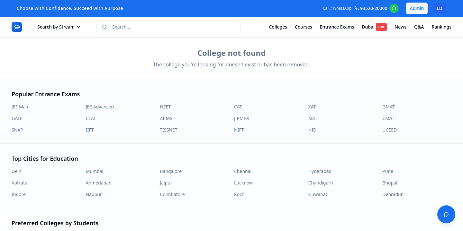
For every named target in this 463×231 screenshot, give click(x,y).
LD (439, 8)
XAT (312, 107)
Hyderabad (319, 171)
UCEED (389, 130)
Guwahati (318, 194)
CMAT (388, 118)
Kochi (240, 194)
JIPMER (241, 118)
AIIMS (166, 118)
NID (312, 130)
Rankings (441, 27)
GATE (17, 118)
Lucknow (243, 183)
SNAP (17, 130)
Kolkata (19, 183)
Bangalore (171, 171)
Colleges (278, 27)
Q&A (419, 27)
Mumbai (95, 171)
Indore (19, 194)
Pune (387, 171)
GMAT (388, 107)
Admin (417, 8)
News (400, 27)
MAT (312, 118)
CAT (238, 107)
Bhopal (389, 183)
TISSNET (168, 130)
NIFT (239, 130)
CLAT (91, 118)
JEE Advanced (100, 107)
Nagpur (94, 194)
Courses (303, 27)
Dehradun (393, 194)
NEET (165, 107)
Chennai (242, 171)
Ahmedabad (99, 183)
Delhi (17, 171)
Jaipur (166, 183)
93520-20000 (370, 8)
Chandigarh (320, 183)
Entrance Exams (337, 27)
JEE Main (21, 107)
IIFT (90, 130)
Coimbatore (172, 194)
